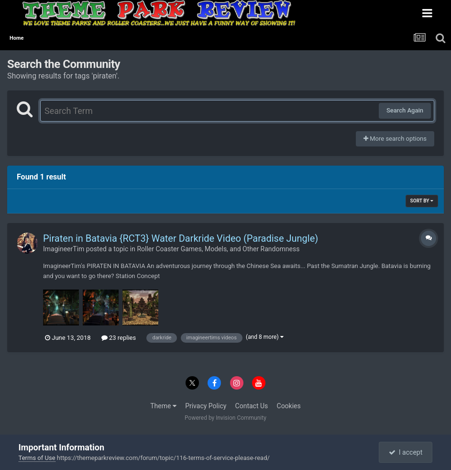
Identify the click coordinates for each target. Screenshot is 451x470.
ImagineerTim (63, 249)
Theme (163, 406)
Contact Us (251, 406)
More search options (395, 138)
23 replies (118, 337)
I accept (405, 452)
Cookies (289, 406)
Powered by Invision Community (225, 417)
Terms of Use (37, 457)
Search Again (404, 110)
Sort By (421, 200)
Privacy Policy (205, 406)
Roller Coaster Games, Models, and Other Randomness (218, 249)
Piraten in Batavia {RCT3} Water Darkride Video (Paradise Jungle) (180, 238)
